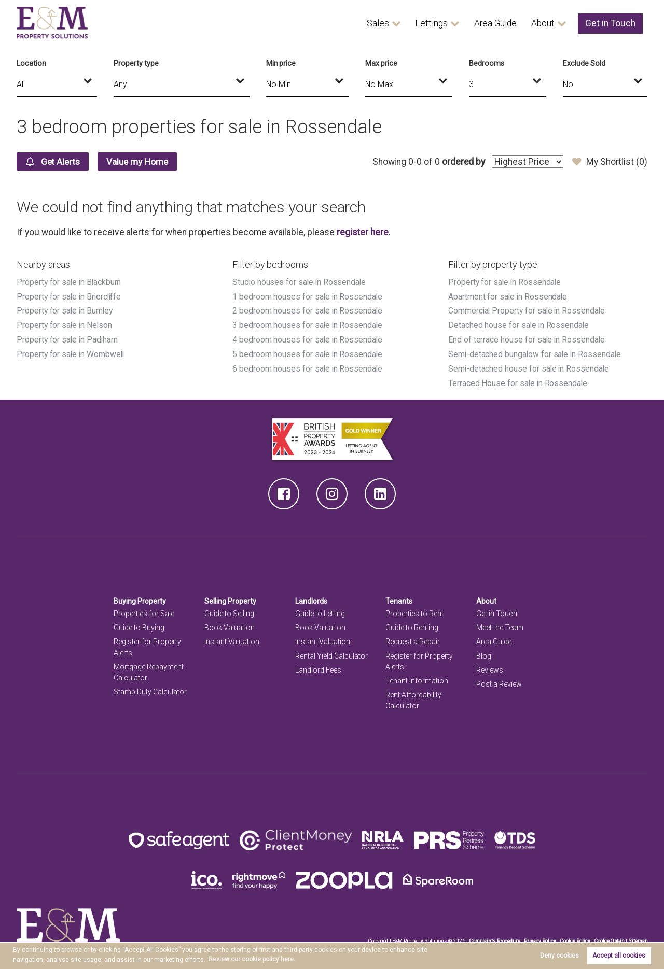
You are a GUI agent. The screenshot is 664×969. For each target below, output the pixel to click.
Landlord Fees (318, 667)
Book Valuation (229, 624)
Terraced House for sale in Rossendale (518, 380)
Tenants (398, 598)
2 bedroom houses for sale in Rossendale (308, 310)
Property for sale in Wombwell (71, 352)
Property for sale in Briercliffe (70, 296)
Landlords (311, 598)
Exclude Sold (584, 63)
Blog (483, 653)
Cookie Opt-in (608, 937)
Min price (281, 63)
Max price (381, 63)
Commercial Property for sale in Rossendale (527, 310)
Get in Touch (610, 23)
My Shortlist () (609, 161)
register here (363, 232)
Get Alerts (54, 161)
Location (31, 63)
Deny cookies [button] (559, 955)
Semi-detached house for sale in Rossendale (529, 366)
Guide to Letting (320, 610)
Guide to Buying (139, 624)
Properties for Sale (144, 610)
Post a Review (499, 681)
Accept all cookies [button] (618, 955)
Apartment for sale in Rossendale (508, 296)
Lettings (431, 23)
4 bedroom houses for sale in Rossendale (308, 338)
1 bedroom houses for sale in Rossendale (308, 296)
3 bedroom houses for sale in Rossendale (308, 324)
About (543, 23)
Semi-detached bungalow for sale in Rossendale (536, 352)
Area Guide (495, 23)
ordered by (463, 161)
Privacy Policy (538, 937)
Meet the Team (499, 624)
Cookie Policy (573, 937)
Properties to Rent (414, 610)
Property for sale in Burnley (65, 310)
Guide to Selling (229, 610)
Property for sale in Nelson (65, 324)
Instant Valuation (231, 639)
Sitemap (637, 937)
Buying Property (140, 598)
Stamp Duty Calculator (150, 689)
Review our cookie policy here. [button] (252, 959)
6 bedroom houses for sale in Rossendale (308, 366)
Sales (378, 23)
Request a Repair (412, 639)
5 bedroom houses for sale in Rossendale (308, 352)
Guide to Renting (411, 624)
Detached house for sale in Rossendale (519, 324)
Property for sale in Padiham (68, 338)
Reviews (489, 667)
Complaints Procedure (492, 937)
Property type (136, 63)
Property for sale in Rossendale (505, 282)
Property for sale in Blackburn (69, 282)
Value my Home (141, 161)
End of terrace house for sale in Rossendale (527, 338)
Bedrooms (486, 63)
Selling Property (230, 598)
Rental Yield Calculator (331, 653)
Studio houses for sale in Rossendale (300, 282)
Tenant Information (416, 678)
